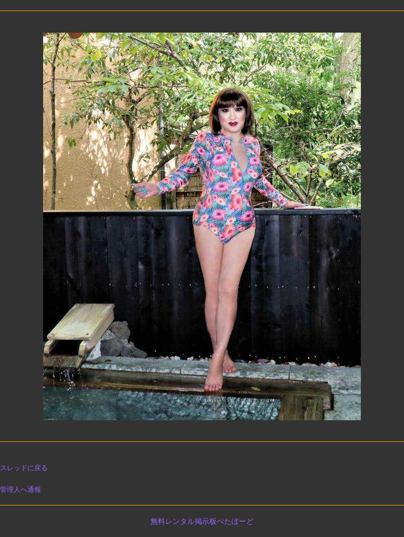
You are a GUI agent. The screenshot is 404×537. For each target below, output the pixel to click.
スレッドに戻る (24, 468)
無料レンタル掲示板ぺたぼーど (202, 521)
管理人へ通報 (20, 489)
